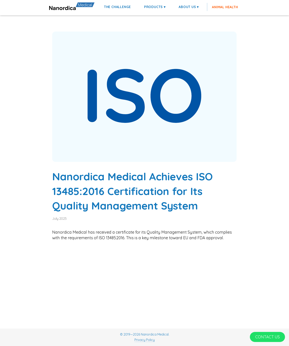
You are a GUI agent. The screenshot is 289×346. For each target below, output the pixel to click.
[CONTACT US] (267, 337)
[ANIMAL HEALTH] (225, 7)
